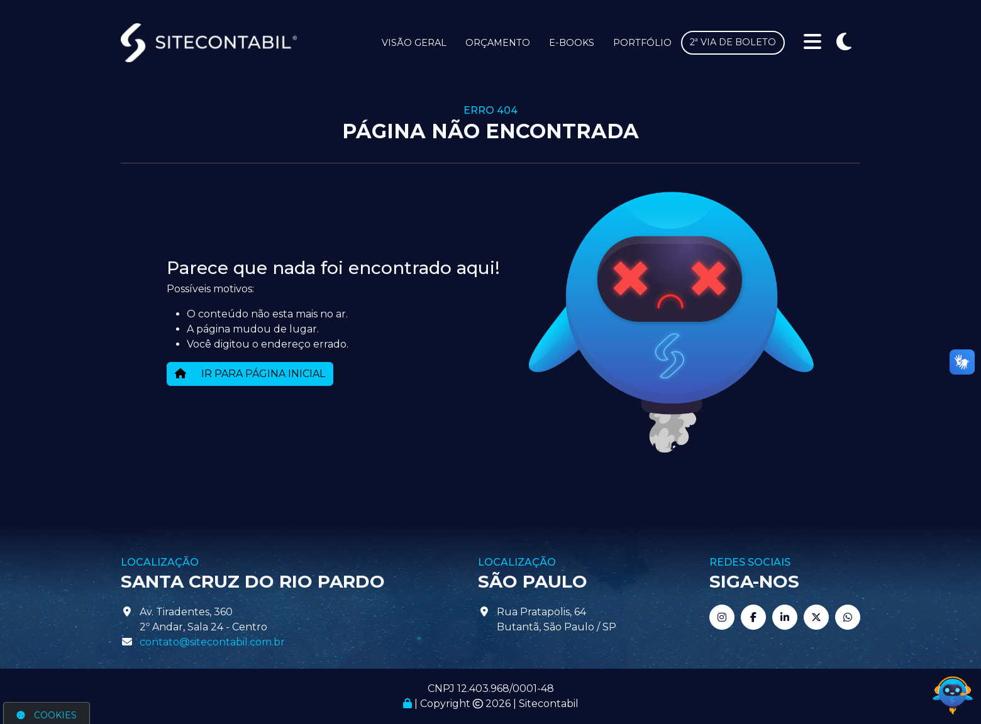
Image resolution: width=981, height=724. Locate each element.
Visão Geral (414, 42)
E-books (571, 42)
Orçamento (497, 42)
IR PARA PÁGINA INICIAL (250, 374)
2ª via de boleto (733, 42)
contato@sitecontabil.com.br (212, 642)
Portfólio (642, 42)
